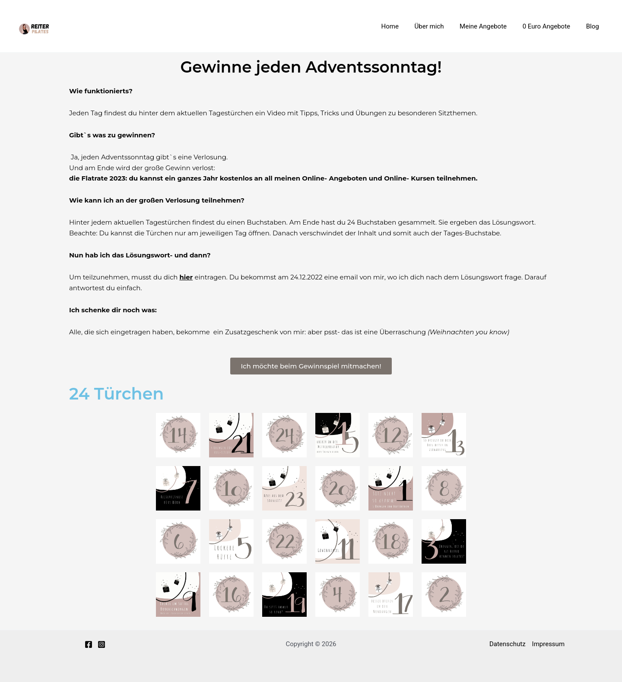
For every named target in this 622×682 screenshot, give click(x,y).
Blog (593, 26)
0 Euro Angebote (550, 26)
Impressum (548, 644)
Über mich (439, 26)
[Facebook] (88, 644)
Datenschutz (507, 644)
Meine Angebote (490, 26)
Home (403, 26)
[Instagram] (101, 644)
